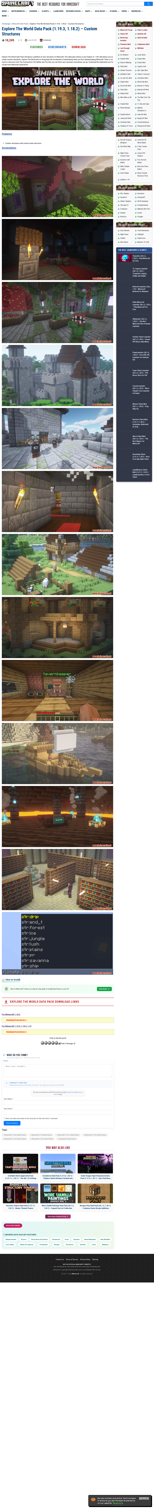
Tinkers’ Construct (143, 74)
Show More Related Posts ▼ (58, 1364)
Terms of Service (72, 1407)
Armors (24, 1387)
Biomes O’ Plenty (143, 86)
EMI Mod (140, 48)
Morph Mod (141, 93)
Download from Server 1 (16, 1168)
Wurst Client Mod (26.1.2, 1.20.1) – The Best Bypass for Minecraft (140, 445)
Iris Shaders (124, 55)
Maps (87, 11)
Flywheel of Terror (126, 126)
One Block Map (125, 146)
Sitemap (95, 1407)
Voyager (140, 217)
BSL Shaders (124, 193)
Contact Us (60, 1407)
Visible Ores (141, 238)
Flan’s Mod (123, 90)
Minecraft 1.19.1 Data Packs (68, 1283)
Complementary (142, 205)
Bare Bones (124, 242)
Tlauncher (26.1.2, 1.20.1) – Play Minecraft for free (141, 261)
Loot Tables (10, 1392)
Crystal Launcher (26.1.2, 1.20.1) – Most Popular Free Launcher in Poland (141, 395)
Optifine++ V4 (125, 180)
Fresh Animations (143, 230)
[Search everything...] (115, 4)
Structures (70, 1392)
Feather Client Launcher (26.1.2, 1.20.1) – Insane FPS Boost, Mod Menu (142, 345)
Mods (4, 11)
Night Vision (124, 234)
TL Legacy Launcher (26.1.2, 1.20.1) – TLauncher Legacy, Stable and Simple (140, 278)
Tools (94, 1392)
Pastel (139, 213)
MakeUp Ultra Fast (143, 209)
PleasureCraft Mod (143, 126)
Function (76, 1387)
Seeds (124, 11)
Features (36, 47)
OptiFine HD (141, 34)
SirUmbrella (47, 40)
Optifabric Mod (125, 74)
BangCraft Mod (142, 118)
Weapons (105, 1392)
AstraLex (123, 217)
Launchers (58, 11)
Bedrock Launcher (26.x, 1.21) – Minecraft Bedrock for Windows (142, 294)
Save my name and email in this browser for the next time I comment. (32, 1266)
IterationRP (141, 197)
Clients (45, 11)
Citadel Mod (124, 104)
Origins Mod (124, 82)
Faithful (122, 238)
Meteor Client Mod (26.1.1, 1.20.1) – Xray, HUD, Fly (141, 412)
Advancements (11, 1387)
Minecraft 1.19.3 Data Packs (15, 1287)
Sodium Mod (124, 59)
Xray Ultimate (124, 230)
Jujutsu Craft (141, 66)
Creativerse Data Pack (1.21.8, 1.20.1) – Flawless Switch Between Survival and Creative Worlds (57, 1325)
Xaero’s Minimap (125, 62)
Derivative (140, 193)
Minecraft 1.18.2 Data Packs (15, 1283)
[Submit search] (148, 4)
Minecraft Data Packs (20, 24)
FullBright (140, 234)
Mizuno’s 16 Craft (143, 242)
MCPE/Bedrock (18, 11)
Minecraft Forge (126, 30)
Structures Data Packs (67, 1287)
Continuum (123, 209)
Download (79, 47)
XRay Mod (123, 66)
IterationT (123, 197)
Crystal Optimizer (143, 122)
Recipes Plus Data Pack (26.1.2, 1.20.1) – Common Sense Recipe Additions (95, 1354)
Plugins (113, 11)
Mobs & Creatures (26, 1392)
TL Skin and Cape (143, 104)
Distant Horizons (126, 70)
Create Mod (141, 62)
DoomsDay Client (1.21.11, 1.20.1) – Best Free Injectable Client (141, 462)
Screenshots (57, 47)
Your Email (8, 1257)
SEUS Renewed (142, 201)
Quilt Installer (142, 38)
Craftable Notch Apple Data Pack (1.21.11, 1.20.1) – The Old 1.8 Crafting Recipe (20, 1325)
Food (67, 1387)
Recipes (57, 1392)
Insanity (122, 213)
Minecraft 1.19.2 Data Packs (95, 1283)
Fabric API (124, 34)
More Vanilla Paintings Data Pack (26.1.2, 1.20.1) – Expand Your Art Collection (58, 1354)
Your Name (8, 1247)
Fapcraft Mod (142, 114)
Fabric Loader (142, 30)
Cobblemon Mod (143, 44)
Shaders (33, 11)
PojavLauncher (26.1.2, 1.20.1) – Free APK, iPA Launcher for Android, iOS (141, 361)
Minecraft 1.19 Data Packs (42, 1283)
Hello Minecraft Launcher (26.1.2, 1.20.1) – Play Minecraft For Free (142, 311)
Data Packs (100, 11)
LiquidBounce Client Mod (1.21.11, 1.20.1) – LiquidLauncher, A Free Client (141, 479)
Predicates (44, 1392)
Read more (118, 1503)
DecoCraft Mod (125, 86)
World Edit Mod (142, 82)
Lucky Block (141, 55)
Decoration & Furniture (39, 1387)
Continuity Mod (125, 122)
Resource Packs (73, 11)
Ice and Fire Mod (126, 78)
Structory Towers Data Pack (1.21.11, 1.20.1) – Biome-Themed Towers (20, 1354)
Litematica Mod (142, 78)
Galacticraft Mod (143, 90)
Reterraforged (125, 108)
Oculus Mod (141, 59)
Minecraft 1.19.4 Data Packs (42, 1287)
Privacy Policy (70, 1240)
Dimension (56, 1387)
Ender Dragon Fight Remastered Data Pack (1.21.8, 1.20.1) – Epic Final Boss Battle (95, 1325)
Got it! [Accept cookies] (144, 1499)
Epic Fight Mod (142, 70)
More (4, 16)
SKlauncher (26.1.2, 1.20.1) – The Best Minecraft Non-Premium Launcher (141, 328)
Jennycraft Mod (125, 118)
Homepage (6, 24)
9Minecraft (75, 1421)
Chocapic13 (124, 205)
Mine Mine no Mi (125, 97)
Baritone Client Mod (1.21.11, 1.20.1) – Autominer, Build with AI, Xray (140, 429)
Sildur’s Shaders (125, 201)
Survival (83, 1392)
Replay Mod (124, 93)
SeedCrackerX (125, 114)
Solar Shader (124, 173)
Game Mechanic (90, 1387)
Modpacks (136, 11)
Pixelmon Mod (125, 44)
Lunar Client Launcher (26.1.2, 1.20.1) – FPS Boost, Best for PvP (141, 378)
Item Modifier (105, 1387)
